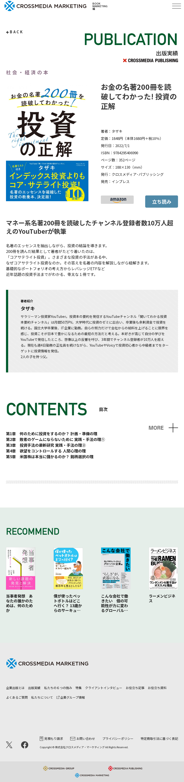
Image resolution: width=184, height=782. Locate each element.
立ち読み (161, 201)
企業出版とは (15, 687)
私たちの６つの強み (58, 687)
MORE (156, 428)
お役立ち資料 (157, 687)
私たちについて (42, 697)
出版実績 (34, 687)
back (16, 31)
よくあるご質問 (17, 697)
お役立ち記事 (135, 687)
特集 (78, 687)
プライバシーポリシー (117, 738)
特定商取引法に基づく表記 (159, 738)
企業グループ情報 (71, 697)
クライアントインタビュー (103, 687)
